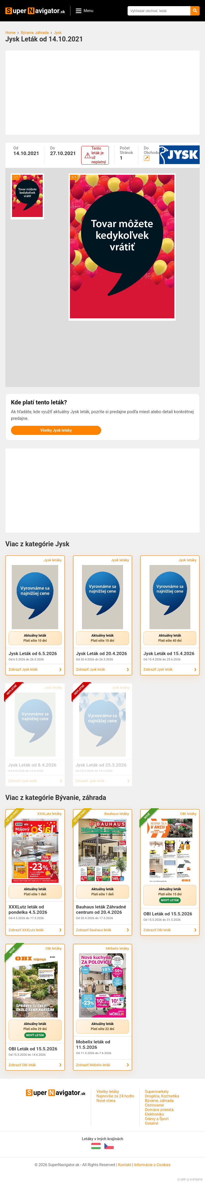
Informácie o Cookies (152, 1165)
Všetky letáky (107, 1091)
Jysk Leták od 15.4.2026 (168, 653)
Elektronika (154, 1114)
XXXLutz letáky (49, 813)
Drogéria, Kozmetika (162, 1096)
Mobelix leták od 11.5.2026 (93, 1044)
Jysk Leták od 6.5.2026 (33, 653)
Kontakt (124, 1165)
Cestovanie (154, 1105)
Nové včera (105, 1100)
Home (10, 32)
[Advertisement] (102, 93)
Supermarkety (157, 1091)
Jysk (58, 32)
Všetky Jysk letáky (56, 430)
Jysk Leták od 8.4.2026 (32, 765)
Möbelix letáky (117, 948)
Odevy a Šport (157, 1119)
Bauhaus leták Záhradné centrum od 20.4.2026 (101, 909)
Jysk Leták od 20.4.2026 (101, 653)
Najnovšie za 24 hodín (115, 1096)
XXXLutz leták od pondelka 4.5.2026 (28, 909)
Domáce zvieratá (159, 1110)
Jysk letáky (52, 560)
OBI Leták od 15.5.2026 (167, 913)
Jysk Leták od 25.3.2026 (101, 765)
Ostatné (151, 1123)
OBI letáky (188, 813)
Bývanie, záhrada (35, 32)
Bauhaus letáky (116, 813)
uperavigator (35, 10)
